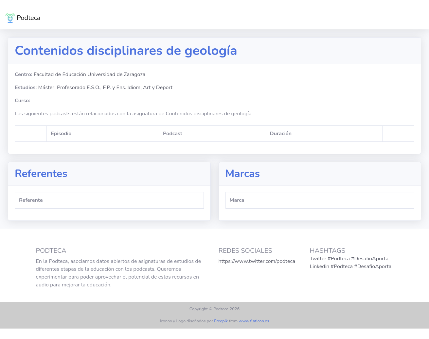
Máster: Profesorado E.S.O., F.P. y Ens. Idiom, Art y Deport (105, 87)
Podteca (22, 18)
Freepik (221, 321)
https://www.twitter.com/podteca (257, 261)
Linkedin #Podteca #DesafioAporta (351, 266)
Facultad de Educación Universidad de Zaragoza (89, 74)
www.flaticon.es (254, 321)
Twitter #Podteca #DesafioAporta (349, 258)
